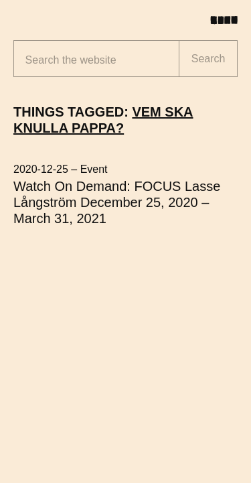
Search (208, 58)
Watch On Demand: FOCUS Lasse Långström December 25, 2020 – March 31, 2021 (116, 202)
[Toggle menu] (229, 20)
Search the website (70, 60)
